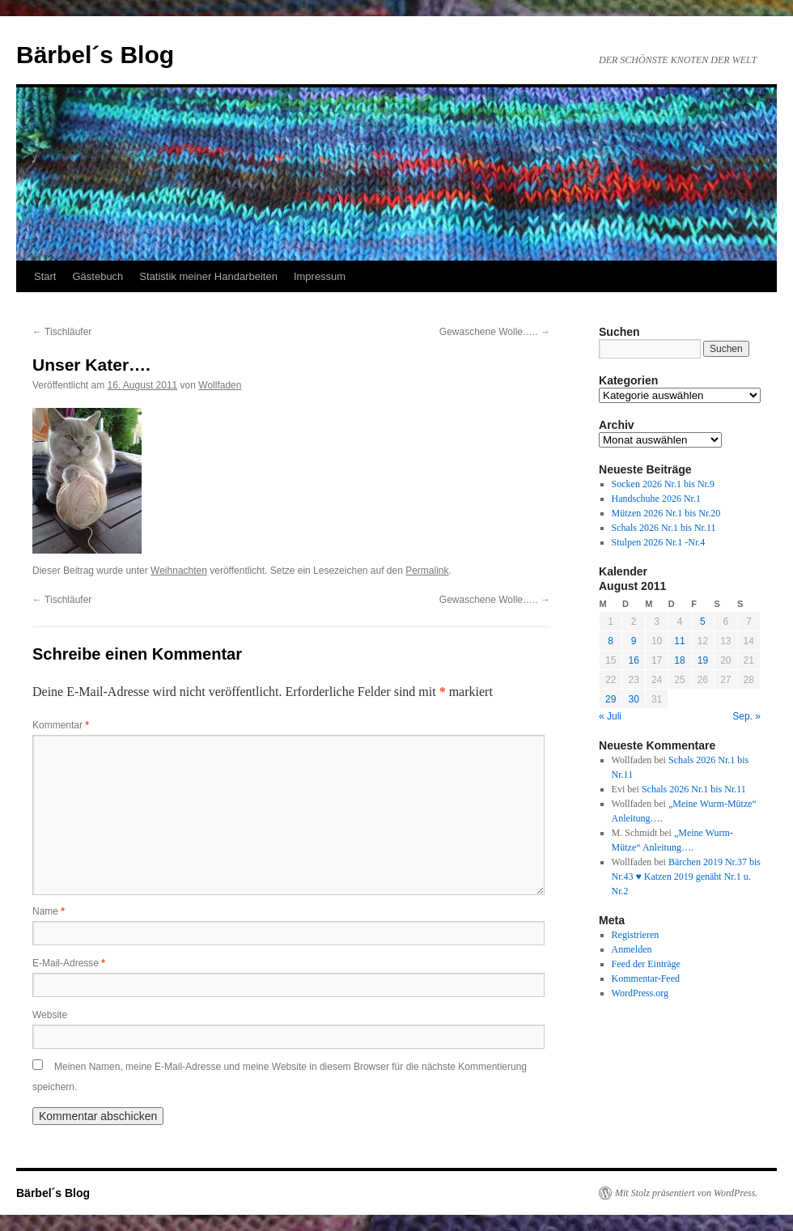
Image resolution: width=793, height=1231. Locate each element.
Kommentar (60, 725)
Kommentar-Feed (646, 978)
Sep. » (746, 716)
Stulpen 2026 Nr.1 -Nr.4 (659, 542)
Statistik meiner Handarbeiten (208, 276)
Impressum (320, 276)
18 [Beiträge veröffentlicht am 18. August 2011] (679, 660)
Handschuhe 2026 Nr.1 (656, 498)
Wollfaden (219, 385)
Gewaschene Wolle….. (494, 331)
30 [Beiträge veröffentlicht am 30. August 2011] (633, 699)
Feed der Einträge (646, 964)
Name (48, 911)
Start (45, 276)
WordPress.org (640, 993)
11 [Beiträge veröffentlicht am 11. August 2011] (679, 641)
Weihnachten (179, 570)
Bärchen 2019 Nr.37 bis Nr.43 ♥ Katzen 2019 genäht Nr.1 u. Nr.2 (686, 876)
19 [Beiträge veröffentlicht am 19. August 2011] (703, 660)
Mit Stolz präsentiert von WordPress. (686, 1193)
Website (49, 1015)
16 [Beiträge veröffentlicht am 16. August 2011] (633, 660)
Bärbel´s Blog (95, 54)
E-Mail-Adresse (68, 963)
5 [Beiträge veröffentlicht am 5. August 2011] (703, 621)
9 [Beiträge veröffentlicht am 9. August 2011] (634, 641)
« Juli (610, 716)
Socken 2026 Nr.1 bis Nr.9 (663, 484)
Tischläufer (61, 331)
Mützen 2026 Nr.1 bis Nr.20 (666, 513)
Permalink (426, 570)
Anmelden (632, 949)
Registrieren (635, 934)
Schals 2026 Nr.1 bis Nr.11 (664, 527)
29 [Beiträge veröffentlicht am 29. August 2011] (610, 699)
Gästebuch (97, 276)
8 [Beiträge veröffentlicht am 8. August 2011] (610, 641)
